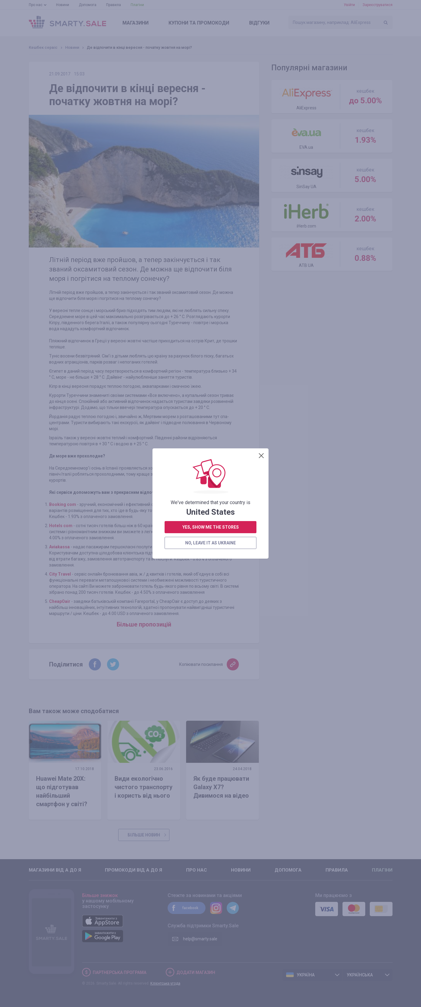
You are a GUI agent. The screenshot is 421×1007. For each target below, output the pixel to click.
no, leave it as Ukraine (210, 284)
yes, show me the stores (210, 269)
